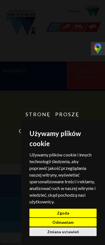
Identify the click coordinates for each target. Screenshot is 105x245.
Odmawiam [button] (63, 222)
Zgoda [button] (63, 213)
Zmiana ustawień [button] (63, 231)
